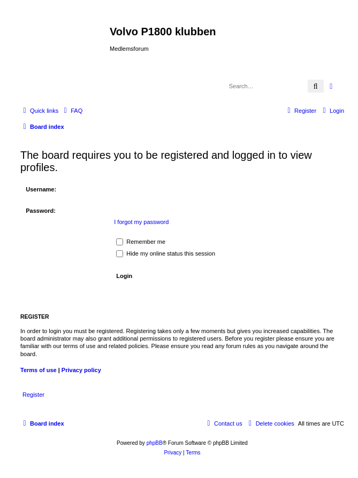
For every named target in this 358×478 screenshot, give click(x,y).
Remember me (140, 241)
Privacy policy (81, 370)
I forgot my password (141, 222)
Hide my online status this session (165, 253)
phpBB (155, 443)
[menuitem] (71, 110)
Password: (41, 210)
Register (33, 394)
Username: (41, 189)
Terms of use (38, 370)
